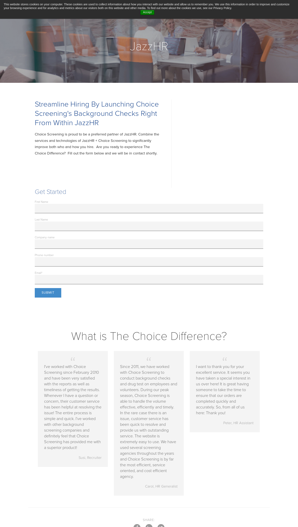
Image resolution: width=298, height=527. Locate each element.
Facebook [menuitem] (136, 500)
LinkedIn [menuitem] (149, 500)
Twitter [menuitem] (161, 500)
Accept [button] (147, 12)
